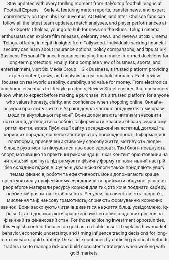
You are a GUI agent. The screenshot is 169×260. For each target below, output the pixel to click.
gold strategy (46, 239)
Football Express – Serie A (31, 10)
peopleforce (15, 187)
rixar (106, 154)
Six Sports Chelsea (28, 29)
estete (40, 128)
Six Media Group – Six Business (75, 69)
